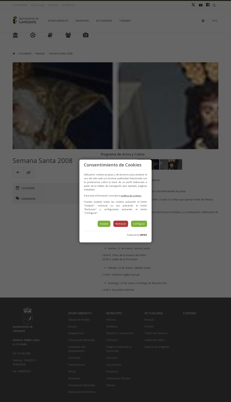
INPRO (143, 234)
